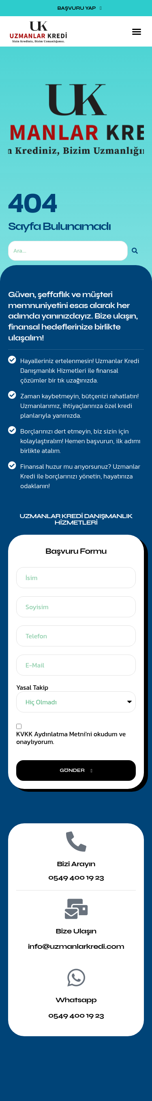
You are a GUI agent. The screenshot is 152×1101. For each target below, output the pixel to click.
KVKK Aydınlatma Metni (51, 734)
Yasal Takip (32, 687)
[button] (136, 31)
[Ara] (135, 251)
